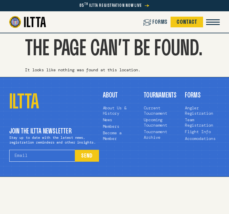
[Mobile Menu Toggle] (213, 22)
